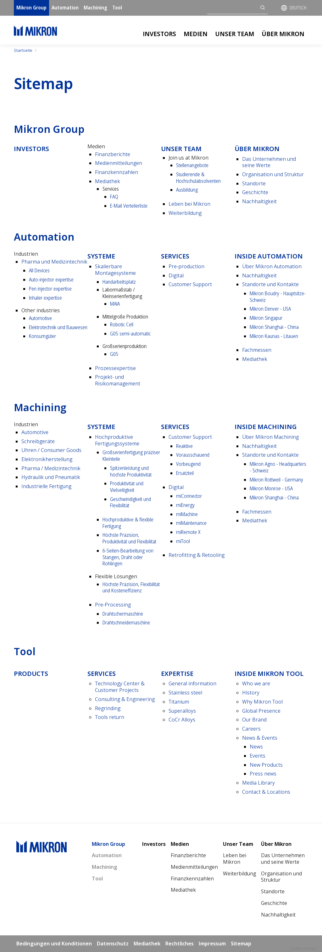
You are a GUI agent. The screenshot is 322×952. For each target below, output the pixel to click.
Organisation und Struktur (273, 174)
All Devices (39, 270)
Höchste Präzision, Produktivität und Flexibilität (129, 538)
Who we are (256, 683)
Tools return (109, 717)
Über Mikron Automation (272, 266)
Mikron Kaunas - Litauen (274, 336)
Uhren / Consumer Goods (51, 450)
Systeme (101, 256)
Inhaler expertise (45, 297)
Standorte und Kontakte (270, 284)
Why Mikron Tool (262, 701)
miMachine (187, 514)
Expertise (177, 673)
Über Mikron (283, 34)
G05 (114, 354)
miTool (183, 541)
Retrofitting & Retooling (197, 555)
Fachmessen (256, 349)
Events (257, 755)
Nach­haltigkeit (259, 275)
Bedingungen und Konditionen (54, 943)
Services (175, 256)
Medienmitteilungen (118, 163)
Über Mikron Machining (270, 436)
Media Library (258, 782)
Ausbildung (187, 189)
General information (192, 683)
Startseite (23, 50)
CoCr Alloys (182, 719)
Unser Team (234, 34)
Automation (65, 7)
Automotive (40, 318)
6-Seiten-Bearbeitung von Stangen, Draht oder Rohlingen (128, 557)
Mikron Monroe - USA (271, 488)
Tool (117, 7)
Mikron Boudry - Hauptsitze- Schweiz (278, 296)
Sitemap (241, 943)
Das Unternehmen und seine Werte (269, 162)
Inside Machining (266, 426)
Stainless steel (185, 692)
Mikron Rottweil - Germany (276, 479)
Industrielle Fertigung (46, 486)
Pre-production (186, 266)
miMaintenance (191, 523)
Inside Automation (269, 256)
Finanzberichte (112, 154)
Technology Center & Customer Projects (120, 687)
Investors (159, 34)
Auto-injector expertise (51, 279)
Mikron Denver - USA (270, 308)
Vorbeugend (188, 463)
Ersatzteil (185, 473)
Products (31, 673)
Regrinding (107, 708)
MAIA (115, 303)
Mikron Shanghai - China (274, 327)
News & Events (259, 737)
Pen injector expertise (50, 288)
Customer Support (190, 284)
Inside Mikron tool (269, 673)
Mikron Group (31, 7)
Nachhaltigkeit (259, 201)
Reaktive (184, 446)
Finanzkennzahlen (116, 172)
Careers (251, 728)
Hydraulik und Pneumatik (50, 477)
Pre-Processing (113, 604)
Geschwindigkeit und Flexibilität (130, 502)
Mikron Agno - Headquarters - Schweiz (278, 467)
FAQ (114, 196)
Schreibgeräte (38, 441)
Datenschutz (113, 943)
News (256, 746)
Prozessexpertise (115, 368)
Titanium (179, 701)
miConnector (189, 495)
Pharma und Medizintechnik (54, 261)
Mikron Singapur (266, 317)
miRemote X (188, 532)
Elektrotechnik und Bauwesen (58, 327)
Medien (196, 34)
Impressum (212, 943)
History (250, 692)
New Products (266, 764)
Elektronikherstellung (46, 459)
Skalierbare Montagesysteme (115, 269)
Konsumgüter (42, 336)
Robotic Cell (121, 324)
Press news (263, 773)
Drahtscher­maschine (123, 613)
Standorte (254, 183)
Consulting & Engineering (125, 699)
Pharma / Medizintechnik (50, 468)
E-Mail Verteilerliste (128, 205)
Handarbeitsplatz (119, 281)
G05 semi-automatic (130, 333)
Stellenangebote (192, 165)
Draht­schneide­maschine (126, 622)
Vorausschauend (192, 454)
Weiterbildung (185, 212)
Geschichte (255, 192)
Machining (95, 7)
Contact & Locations (266, 791)
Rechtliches (179, 943)
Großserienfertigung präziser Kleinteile (131, 455)
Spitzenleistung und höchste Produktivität (131, 471)
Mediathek (107, 181)
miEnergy (185, 505)
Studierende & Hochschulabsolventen (198, 177)
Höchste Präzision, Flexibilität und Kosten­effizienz (131, 587)
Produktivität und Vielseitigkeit (126, 486)
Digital (176, 275)
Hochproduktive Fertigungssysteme (117, 440)
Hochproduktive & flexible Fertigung (128, 523)
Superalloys (182, 710)
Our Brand (254, 719)
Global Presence (261, 710)
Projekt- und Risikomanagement (117, 380)
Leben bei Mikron (189, 203)
